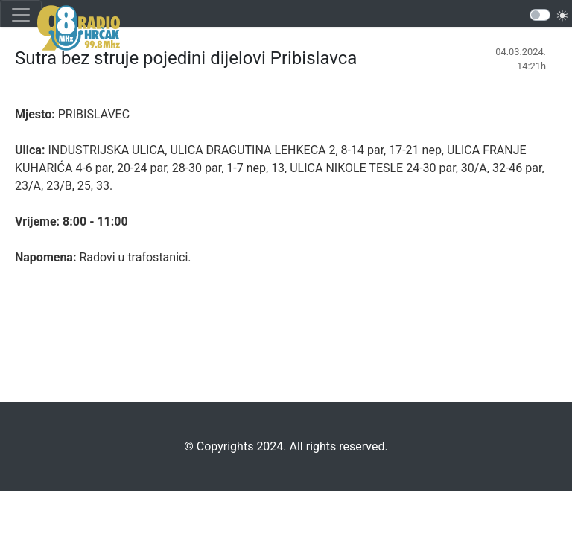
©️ (189, 446)
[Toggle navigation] (21, 15)
